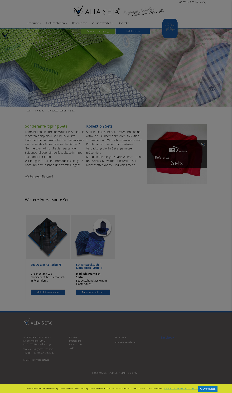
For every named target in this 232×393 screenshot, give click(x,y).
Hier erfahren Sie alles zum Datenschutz (182, 388)
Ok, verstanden (208, 389)
